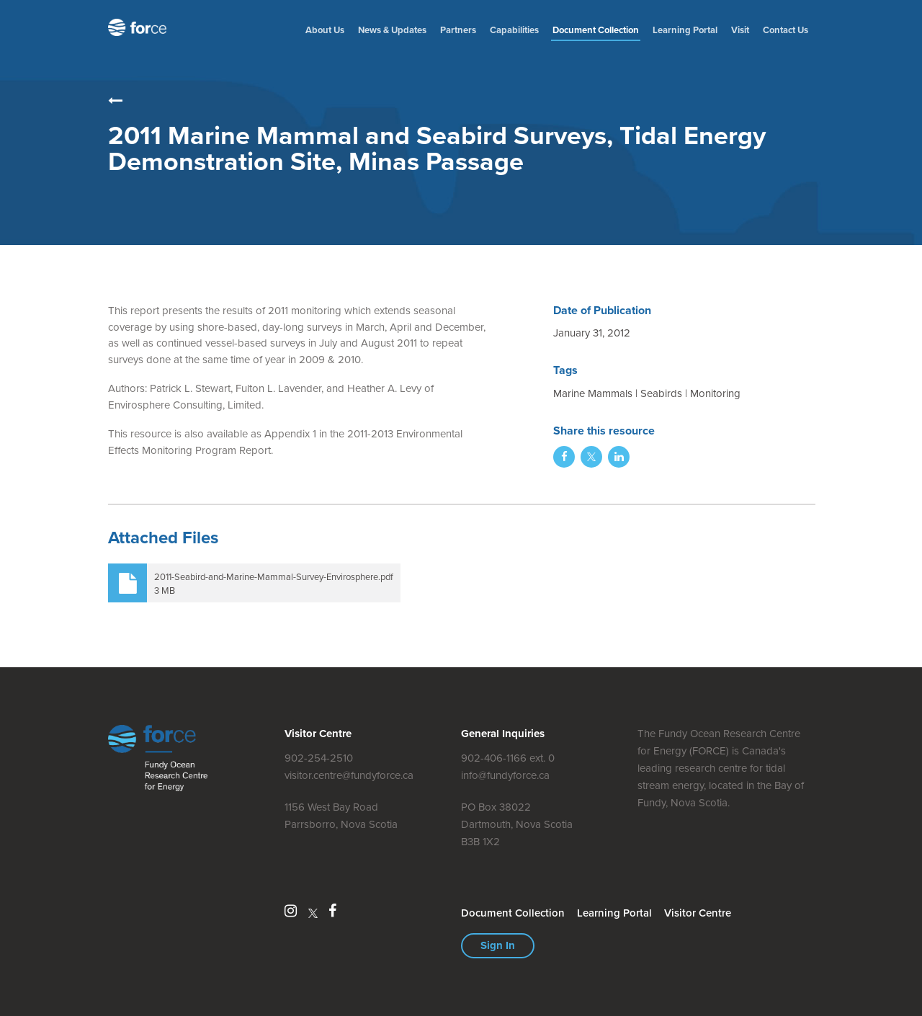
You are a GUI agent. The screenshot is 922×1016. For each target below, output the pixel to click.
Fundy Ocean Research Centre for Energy (140, 27)
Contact (785, 30)
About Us (324, 30)
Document (595, 30)
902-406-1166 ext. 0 (508, 758)
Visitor (697, 913)
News (392, 30)
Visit (740, 30)
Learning (685, 30)
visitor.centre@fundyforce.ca (349, 775)
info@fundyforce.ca (505, 775)
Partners (458, 30)
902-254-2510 (319, 758)
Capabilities (514, 30)
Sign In (497, 945)
